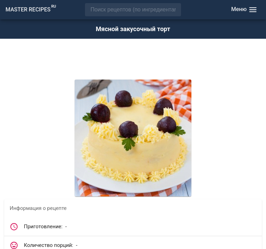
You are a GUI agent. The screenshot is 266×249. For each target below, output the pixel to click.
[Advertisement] (133, 59)
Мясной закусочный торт (133, 29)
